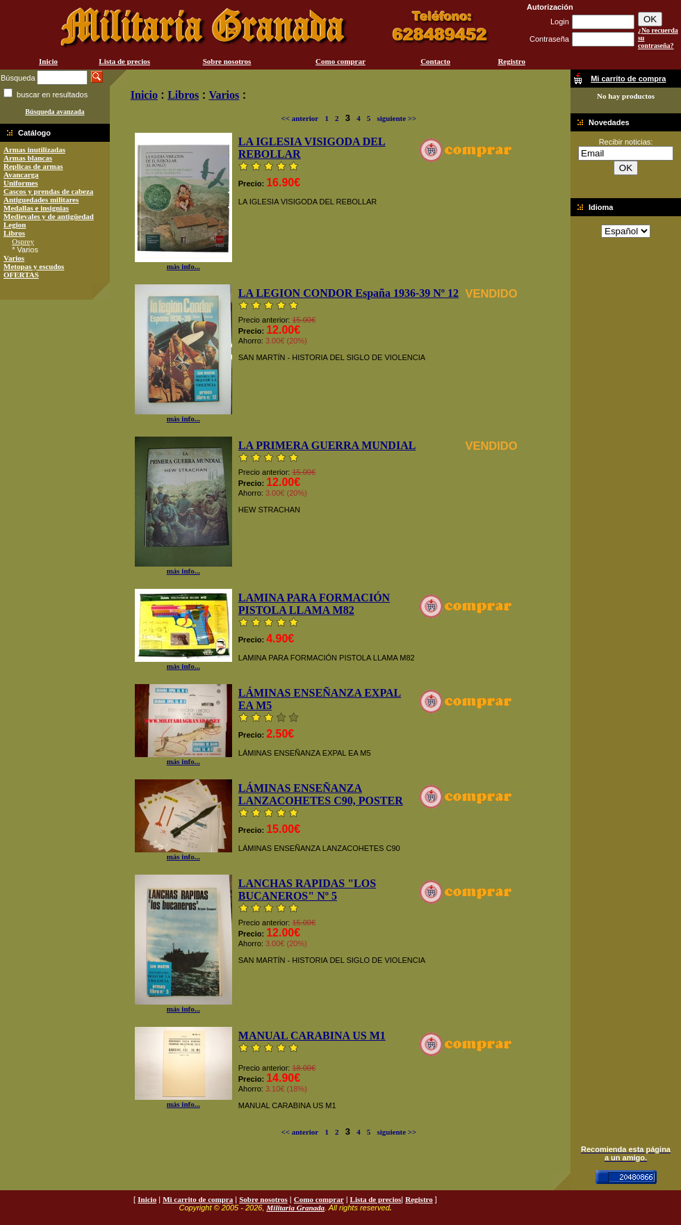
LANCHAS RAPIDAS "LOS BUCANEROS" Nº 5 (307, 889)
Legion (14, 224)
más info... (183, 262)
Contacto (435, 61)
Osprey (23, 241)
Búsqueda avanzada (54, 111)
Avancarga (21, 174)
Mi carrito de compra (198, 1199)
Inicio (48, 61)
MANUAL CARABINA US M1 (312, 1035)
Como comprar (340, 61)
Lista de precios (124, 61)
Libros (14, 233)
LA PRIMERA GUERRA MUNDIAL (327, 445)
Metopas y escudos (33, 266)
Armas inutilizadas (34, 149)
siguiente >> (396, 118)
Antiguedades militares (41, 199)
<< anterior (299, 118)
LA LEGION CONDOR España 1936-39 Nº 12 (348, 293)
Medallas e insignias (36, 208)
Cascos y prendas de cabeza (48, 191)
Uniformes (20, 183)
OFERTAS (21, 274)
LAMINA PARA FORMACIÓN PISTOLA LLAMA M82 (314, 604)
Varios (13, 258)
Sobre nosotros (227, 61)
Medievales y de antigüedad (48, 216)
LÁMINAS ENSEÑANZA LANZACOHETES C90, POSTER (320, 794)
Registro (511, 61)
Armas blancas (27, 158)
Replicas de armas (33, 166)
